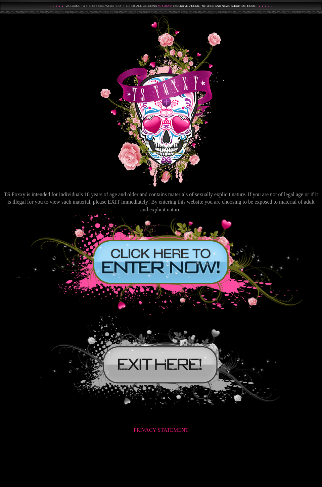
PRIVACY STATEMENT (161, 430)
